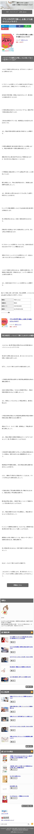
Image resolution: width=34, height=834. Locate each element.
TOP (7, 12)
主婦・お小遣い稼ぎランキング (7, 820)
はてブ (4, 26)
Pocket (5, 28)
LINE (27, 26)
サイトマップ (13, 12)
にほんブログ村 (4, 813)
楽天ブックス (24, 40)
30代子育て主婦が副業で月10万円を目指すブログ (18, 828)
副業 (12, 642)
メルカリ (13, 759)
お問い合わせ (22, 12)
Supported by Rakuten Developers (20, 829)
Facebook (12, 26)
